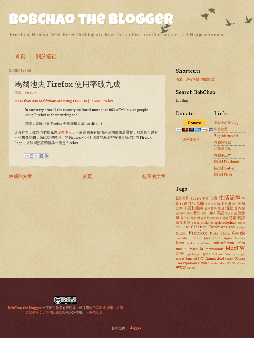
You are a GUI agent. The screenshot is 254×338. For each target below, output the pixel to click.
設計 (205, 213)
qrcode (180, 258)
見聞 (200, 203)
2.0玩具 (182, 198)
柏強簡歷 (208, 79)
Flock (225, 233)
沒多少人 (64, 132)
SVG (201, 258)
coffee (241, 222)
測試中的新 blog (226, 122)
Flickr (214, 233)
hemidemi (183, 238)
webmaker (218, 263)
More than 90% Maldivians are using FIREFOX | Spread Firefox (63, 101)
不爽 (205, 198)
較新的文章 (20, 176)
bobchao (229, 222)
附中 (235, 203)
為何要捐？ (191, 139)
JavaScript (212, 238)
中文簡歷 (221, 129)
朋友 (207, 203)
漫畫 (213, 218)
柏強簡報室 (222, 142)
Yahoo (191, 268)
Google (238, 233)
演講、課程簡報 (187, 79)
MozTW (235, 248)
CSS (232, 227)
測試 (212, 213)
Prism (227, 254)
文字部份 (49, 308)
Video (205, 263)
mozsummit (214, 249)
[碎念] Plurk (223, 175)
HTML (197, 238)
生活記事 (230, 197)
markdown (204, 243)
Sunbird (191, 258)
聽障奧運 (183, 222)
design (241, 227)
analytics (207, 222)
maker (191, 243)
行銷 (184, 203)
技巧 (191, 203)
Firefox (30, 92)
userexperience (188, 263)
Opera (206, 254)
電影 (193, 218)
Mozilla (196, 248)
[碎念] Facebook (226, 161)
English (181, 233)
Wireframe (238, 263)
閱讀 (225, 218)
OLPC (180, 254)
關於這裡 (46, 56)
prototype (239, 254)
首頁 (20, 56)
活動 (229, 207)
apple (217, 222)
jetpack (227, 238)
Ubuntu (240, 258)
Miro (241, 243)
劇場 (218, 218)
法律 (220, 203)
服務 (213, 203)
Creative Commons (209, 226)
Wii (229, 263)
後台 (221, 208)
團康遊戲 (203, 218)
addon (196, 222)
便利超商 (210, 208)
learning (240, 238)
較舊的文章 (153, 176)
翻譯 (241, 217)
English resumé (226, 136)
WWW (181, 268)
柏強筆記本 (222, 155)
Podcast (217, 254)
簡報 (232, 217)
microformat (224, 243)
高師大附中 (185, 213)
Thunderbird (214, 258)
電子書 (185, 218)
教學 (197, 212)
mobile (181, 249)
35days (195, 198)
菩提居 (229, 213)
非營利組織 (193, 207)
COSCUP (182, 227)
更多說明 (95, 312)
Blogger (135, 328)
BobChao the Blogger (91, 21)
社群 (227, 203)
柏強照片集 (222, 149)
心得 (214, 198)
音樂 (237, 208)
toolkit (229, 258)
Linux (180, 243)
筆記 (220, 212)
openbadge (193, 254)
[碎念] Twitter (224, 168)
